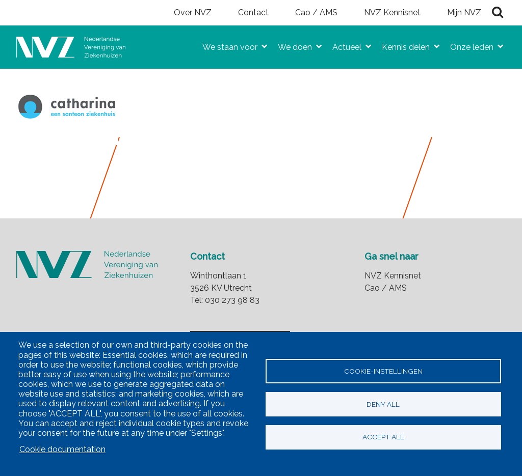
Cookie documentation (62, 449)
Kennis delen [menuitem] (402, 45)
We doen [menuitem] (291, 45)
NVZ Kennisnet (392, 12)
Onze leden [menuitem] (467, 45)
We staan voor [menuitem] (225, 45)
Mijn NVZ (464, 12)
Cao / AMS (316, 12)
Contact (253, 12)
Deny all (383, 404)
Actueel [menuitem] (342, 45)
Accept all (383, 437)
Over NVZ (193, 12)
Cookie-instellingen (383, 371)
